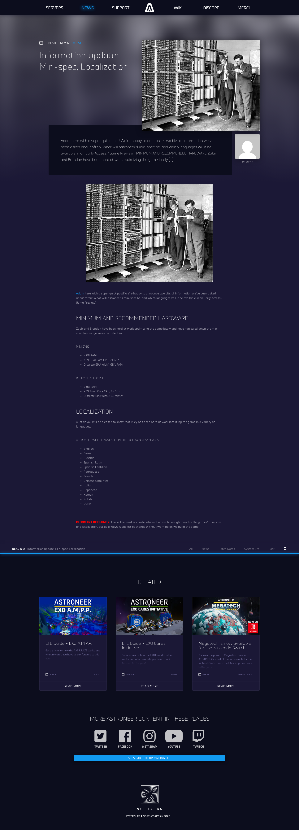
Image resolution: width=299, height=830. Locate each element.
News (87, 7)
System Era (251, 548)
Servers (54, 7)
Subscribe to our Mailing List (149, 758)
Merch (244, 7)
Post (78, 43)
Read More (73, 686)
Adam (80, 293)
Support (121, 7)
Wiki (178, 7)
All (191, 548)
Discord (211, 7)
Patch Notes (227, 548)
